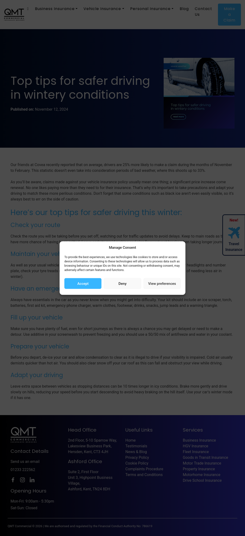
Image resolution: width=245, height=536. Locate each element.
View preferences (162, 283)
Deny (122, 283)
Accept (83, 283)
